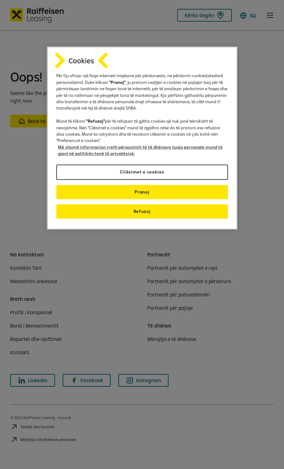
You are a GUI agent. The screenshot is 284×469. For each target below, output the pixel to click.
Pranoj (142, 192)
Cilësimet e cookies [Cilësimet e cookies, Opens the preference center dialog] (142, 172)
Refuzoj (142, 211)
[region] (142, 137)
